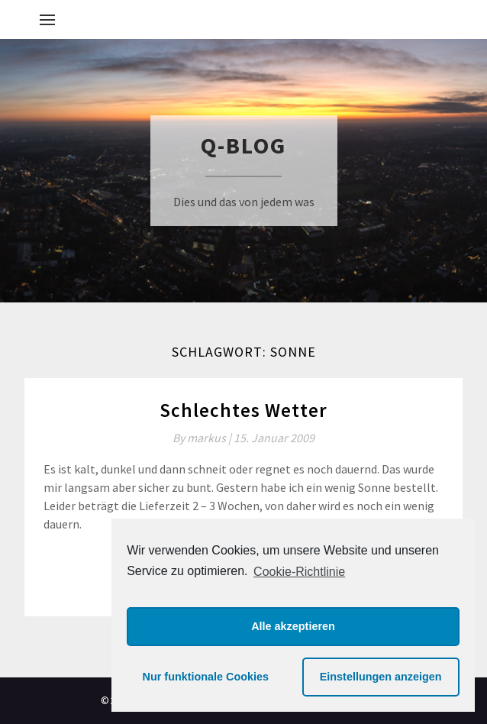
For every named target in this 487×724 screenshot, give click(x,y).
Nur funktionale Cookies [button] (206, 677)
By (203, 437)
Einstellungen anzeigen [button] (381, 677)
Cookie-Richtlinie (299, 571)
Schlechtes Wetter (243, 410)
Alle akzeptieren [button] (293, 626)
